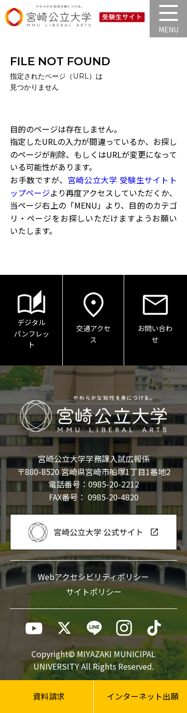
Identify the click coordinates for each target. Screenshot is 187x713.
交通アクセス (93, 317)
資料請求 (49, 696)
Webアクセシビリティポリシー (93, 577)
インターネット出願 (143, 696)
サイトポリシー (94, 591)
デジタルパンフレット (31, 320)
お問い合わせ (155, 317)
